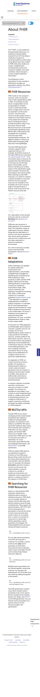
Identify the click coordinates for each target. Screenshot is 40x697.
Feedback (38, 352)
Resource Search (14, 44)
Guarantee (18, 640)
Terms (11, 640)
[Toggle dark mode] (30, 23)
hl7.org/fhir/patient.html (17, 157)
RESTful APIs (12, 42)
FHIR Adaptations (14, 39)
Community (35, 11)
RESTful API (12, 446)
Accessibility (26, 640)
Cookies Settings (13, 642)
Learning (10, 11)
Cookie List (22, 642)
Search (28, 597)
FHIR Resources (13, 37)
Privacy (6, 640)
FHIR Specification (15, 87)
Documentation (22, 11)
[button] (9, 91)
